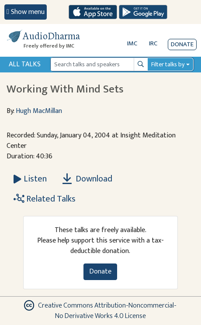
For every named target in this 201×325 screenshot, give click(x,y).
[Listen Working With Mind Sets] (30, 179)
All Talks (25, 64)
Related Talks (45, 199)
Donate (182, 44)
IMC (132, 43)
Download (87, 178)
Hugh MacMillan (39, 111)
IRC (153, 43)
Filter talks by (167, 64)
